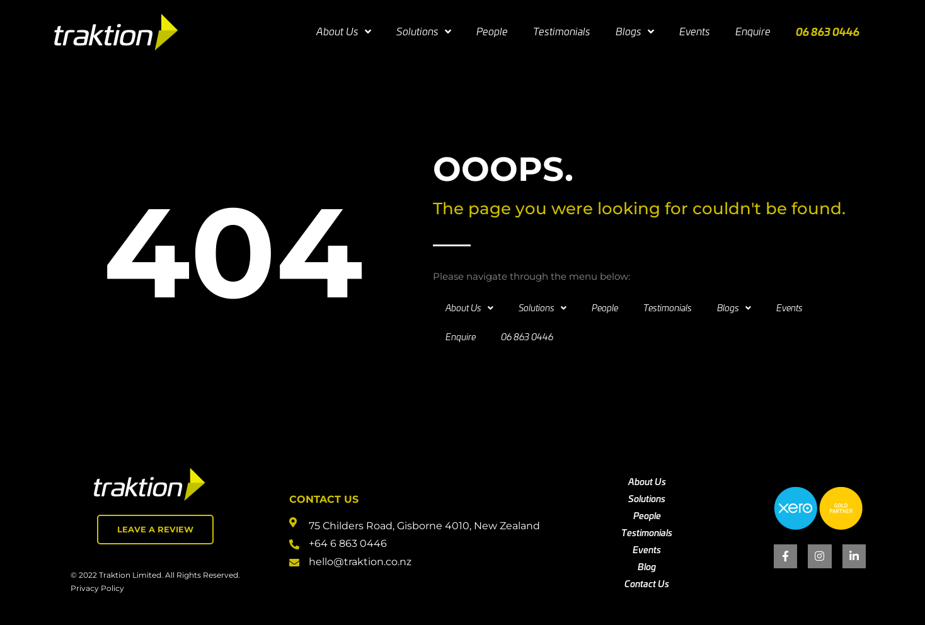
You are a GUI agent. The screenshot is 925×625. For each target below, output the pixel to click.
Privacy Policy (97, 588)
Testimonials (561, 31)
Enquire (753, 31)
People (492, 31)
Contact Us (646, 583)
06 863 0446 (827, 31)
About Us (343, 31)
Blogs (635, 31)
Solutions (423, 31)
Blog (647, 566)
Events (694, 31)
